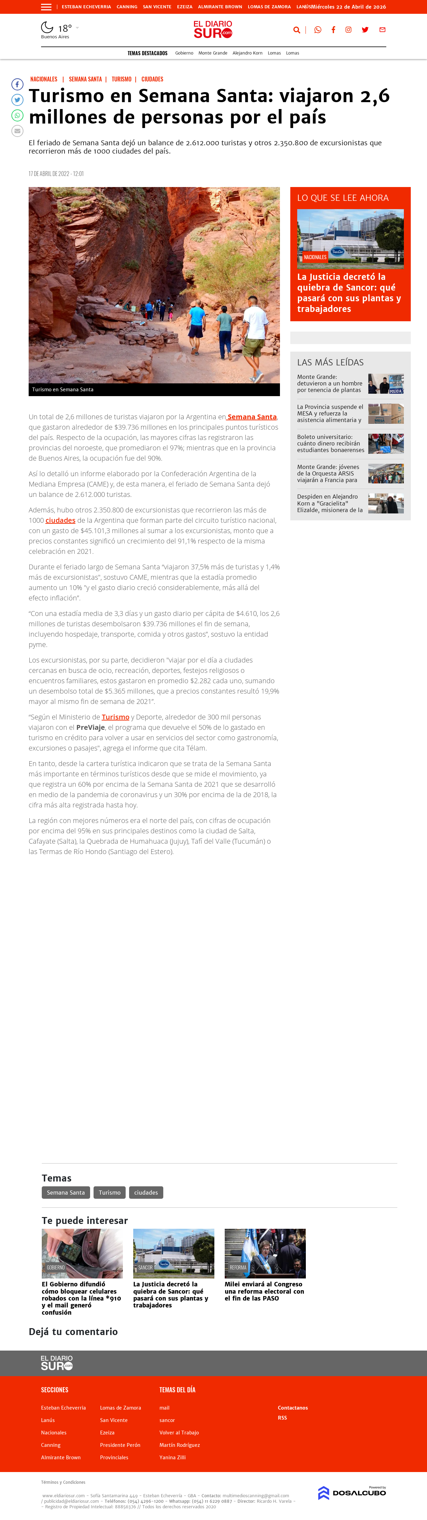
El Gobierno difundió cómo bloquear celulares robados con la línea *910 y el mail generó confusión (81, 1298)
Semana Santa (66, 1192)
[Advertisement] (220, 910)
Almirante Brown (220, 7)
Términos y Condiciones (63, 1482)
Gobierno (184, 53)
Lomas (274, 53)
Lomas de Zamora (269, 7)
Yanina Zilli (172, 1457)
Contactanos (293, 1408)
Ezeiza (185, 7)
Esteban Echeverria (86, 7)
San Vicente (157, 7)
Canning (127, 7)
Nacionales (54, 1433)
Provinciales (114, 1457)
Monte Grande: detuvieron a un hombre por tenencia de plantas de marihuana (329, 386)
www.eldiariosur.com (63, 1495)
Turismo (115, 717)
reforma (238, 1267)
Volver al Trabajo (179, 1433)
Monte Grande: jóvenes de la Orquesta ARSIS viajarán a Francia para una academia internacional (328, 480)
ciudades (61, 520)
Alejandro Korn (248, 53)
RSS (282, 1418)
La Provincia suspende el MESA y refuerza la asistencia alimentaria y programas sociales (330, 416)
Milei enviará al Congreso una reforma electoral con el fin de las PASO (264, 1291)
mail (164, 1408)
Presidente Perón (120, 1445)
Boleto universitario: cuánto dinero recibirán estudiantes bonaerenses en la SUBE (331, 446)
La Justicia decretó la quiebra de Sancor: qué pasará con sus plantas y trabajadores (349, 293)
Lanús (48, 1420)
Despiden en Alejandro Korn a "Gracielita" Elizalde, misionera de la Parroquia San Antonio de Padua (331, 510)
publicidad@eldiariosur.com (71, 1501)
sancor (145, 1267)
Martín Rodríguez (179, 1445)
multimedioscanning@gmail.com (256, 1495)
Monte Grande (212, 53)
